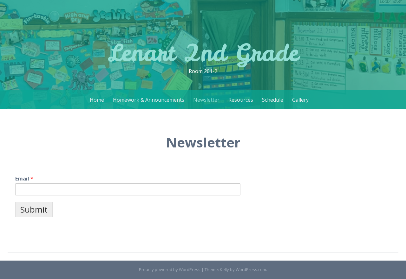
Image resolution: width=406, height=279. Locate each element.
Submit (34, 209)
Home (97, 99)
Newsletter (206, 99)
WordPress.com (251, 269)
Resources (240, 99)
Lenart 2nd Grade (203, 52)
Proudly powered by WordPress (169, 269)
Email (24, 178)
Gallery (300, 99)
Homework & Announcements (148, 99)
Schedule (272, 99)
